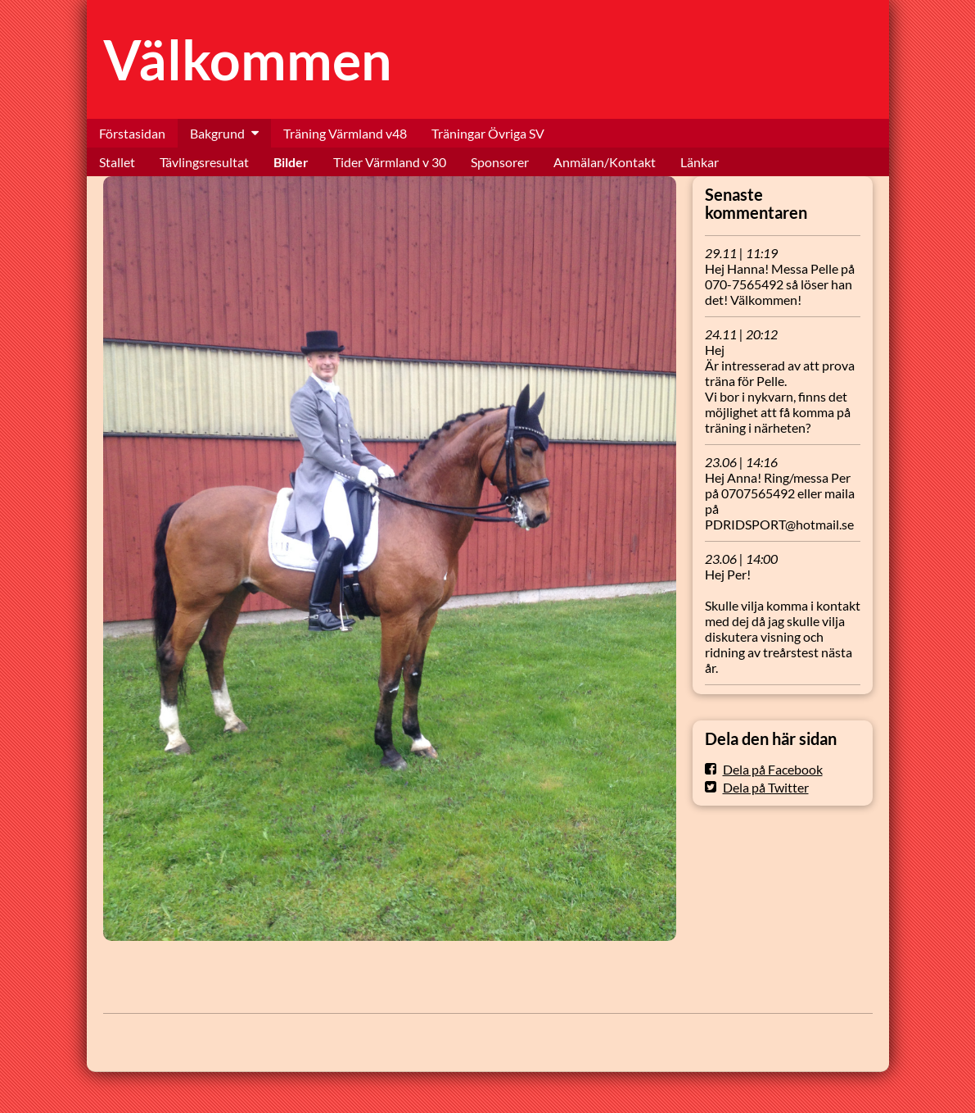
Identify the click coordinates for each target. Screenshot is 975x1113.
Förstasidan (132, 133)
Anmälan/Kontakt (604, 162)
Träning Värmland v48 (345, 133)
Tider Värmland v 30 (389, 162)
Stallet (117, 162)
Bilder (291, 162)
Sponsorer (500, 162)
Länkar (699, 162)
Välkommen (247, 59)
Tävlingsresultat (204, 162)
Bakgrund (217, 133)
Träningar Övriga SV (487, 133)
